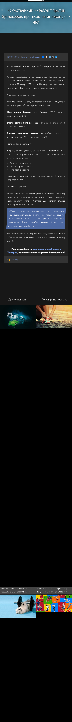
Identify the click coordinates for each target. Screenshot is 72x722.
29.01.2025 (13, 57)
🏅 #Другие (14, 259)
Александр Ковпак (31, 57)
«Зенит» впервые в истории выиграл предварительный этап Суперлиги (17, 590)
